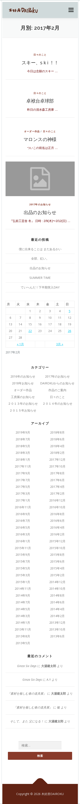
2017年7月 (23, 480)
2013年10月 (57, 629)
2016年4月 (57, 527)
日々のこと (40, 54)
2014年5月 (23, 609)
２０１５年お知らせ (22, 410)
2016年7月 (23, 521)
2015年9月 (23, 555)
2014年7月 (23, 602)
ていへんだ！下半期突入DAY (40, 287)
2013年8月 (23, 636)
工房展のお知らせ (24, 397)
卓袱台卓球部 (40, 100)
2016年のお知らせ (22, 376)
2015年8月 (57, 555)
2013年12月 (57, 622)
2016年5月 (23, 527)
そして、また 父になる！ (27, 721)
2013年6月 (57, 636)
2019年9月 (23, 432)
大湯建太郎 (48, 666)
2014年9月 (23, 595)
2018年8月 (57, 432)
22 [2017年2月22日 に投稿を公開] (30, 331)
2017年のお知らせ (40, 204)
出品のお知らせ (40, 212)
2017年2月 (57, 493)
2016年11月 (23, 507)
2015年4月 (57, 568)
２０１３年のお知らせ (23, 403)
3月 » (59, 344)
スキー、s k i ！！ (40, 62)
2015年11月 (23, 548)
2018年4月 (57, 446)
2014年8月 (57, 595)
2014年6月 (57, 602)
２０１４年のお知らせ (57, 403)
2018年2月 (57, 453)
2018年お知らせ (23, 383)
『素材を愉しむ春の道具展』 (26, 693)
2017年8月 (57, 473)
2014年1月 (23, 622)
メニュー (71, 10)
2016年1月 (23, 541)
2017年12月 (57, 459)
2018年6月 (57, 439)
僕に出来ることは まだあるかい (40, 249)
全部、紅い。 (40, 258)
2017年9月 (23, 473)
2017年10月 (57, 466)
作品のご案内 (57, 390)
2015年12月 (57, 541)
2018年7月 (23, 439)
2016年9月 (23, 514)
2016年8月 (57, 514)
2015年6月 (57, 561)
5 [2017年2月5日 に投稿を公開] (69, 311)
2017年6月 (57, 480)
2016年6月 (57, 521)
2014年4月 (57, 609)
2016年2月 (57, 534)
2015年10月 (57, 548)
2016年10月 (57, 507)
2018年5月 (23, 446)
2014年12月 (57, 582)
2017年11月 (23, 466)
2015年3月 (23, 575)
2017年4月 (57, 487)
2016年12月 (57, 500)
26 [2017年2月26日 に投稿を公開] (69, 331)
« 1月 (20, 344)
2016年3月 (23, 534)
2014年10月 (57, 588)
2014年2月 (57, 616)
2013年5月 (23, 643)
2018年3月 (23, 453)
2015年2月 (57, 575)
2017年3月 (23, 493)
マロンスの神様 (40, 139)
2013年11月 (23, 629)
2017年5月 (23, 487)
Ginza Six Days (26, 666)
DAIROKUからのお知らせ (57, 383)
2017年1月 (23, 500)
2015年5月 (23, 568)
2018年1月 (23, 459)
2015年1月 (23, 582)
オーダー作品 (32, 131)
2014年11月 (23, 588)
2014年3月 (23, 616)
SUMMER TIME (40, 278)
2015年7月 (23, 561)
